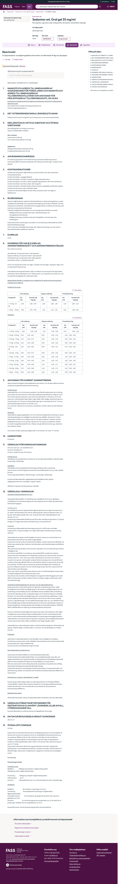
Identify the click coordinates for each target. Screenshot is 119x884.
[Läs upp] (6, 59)
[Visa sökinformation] (100, 6)
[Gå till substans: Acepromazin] (64, 38)
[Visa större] (77, 290)
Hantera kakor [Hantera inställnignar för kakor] (74, 870)
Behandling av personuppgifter (79, 858)
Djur (29, 7)
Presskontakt (73, 861)
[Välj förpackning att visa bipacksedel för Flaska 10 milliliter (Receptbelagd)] (36, 75)
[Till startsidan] (4, 12)
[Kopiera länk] (17, 59)
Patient (17, 7)
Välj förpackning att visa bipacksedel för (21, 71)
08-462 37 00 (54, 853)
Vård (23, 7)
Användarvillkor (74, 867)
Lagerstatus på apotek (104, 853)
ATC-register (101, 855)
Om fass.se (73, 853)
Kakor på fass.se (74, 864)
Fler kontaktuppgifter (51, 861)
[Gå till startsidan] (7, 7)
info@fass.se (53, 855)
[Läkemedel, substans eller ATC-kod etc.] (68, 6)
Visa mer (22, 66)
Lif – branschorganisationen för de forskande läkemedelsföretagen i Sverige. (20, 860)
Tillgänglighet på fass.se (77, 855)
